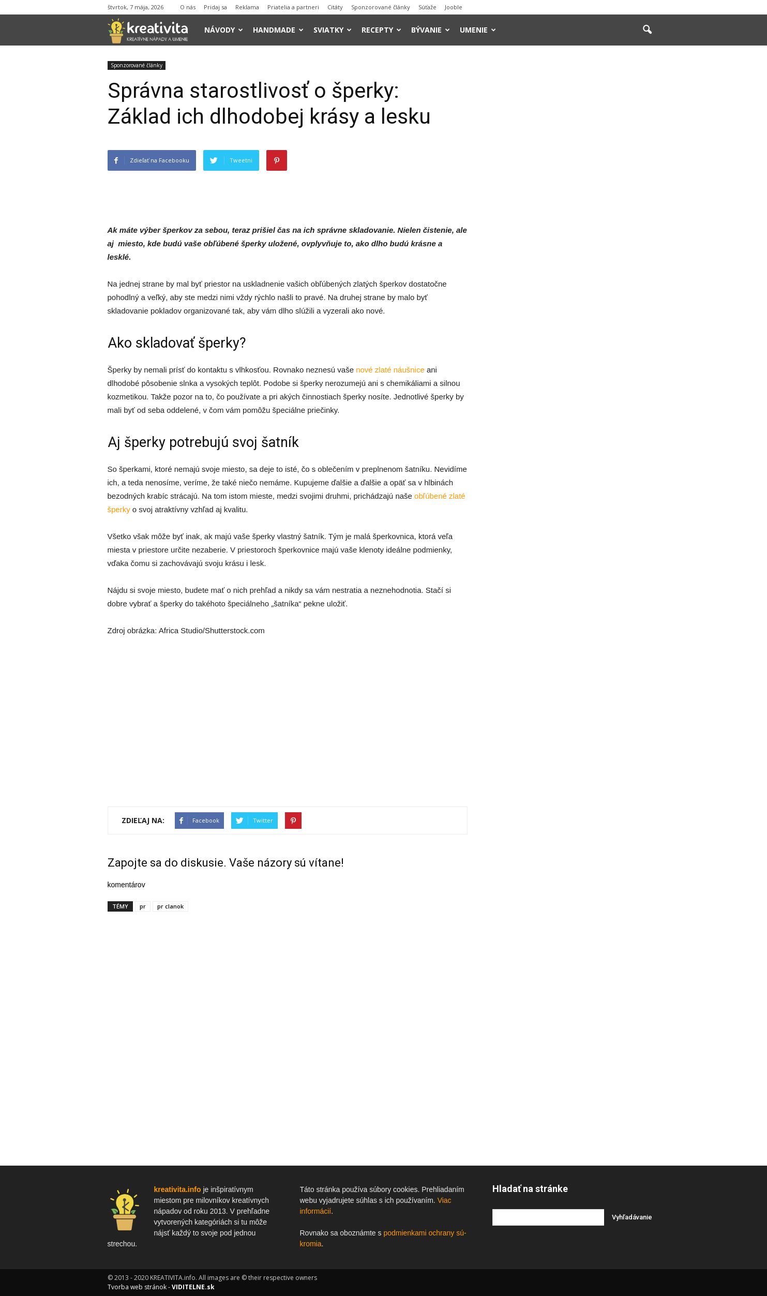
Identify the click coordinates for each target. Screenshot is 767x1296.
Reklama (247, 7)
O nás (187, 7)
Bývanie (430, 30)
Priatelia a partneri (293, 7)
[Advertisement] (288, 197)
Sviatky (332, 30)
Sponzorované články (380, 7)
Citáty (335, 7)
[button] (647, 30)
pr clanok (170, 906)
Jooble (453, 7)
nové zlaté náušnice (390, 369)
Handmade (278, 30)
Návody (223, 30)
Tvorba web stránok (137, 1287)
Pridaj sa (215, 7)
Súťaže (427, 7)
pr (143, 906)
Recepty (381, 30)
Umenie (478, 30)
